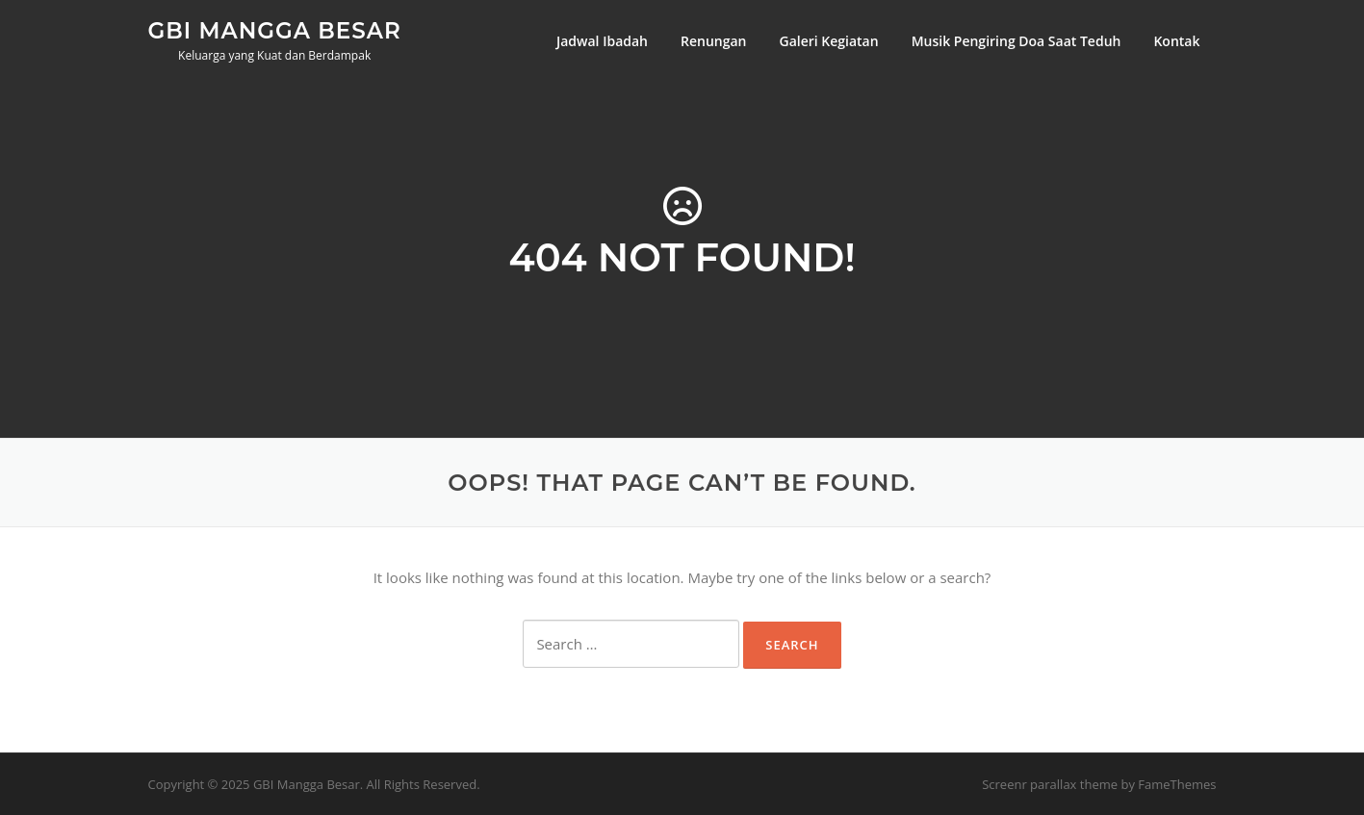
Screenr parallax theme (1050, 784)
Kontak (1176, 41)
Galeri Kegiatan (828, 41)
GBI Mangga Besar (274, 29)
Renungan (713, 41)
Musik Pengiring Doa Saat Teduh (1016, 41)
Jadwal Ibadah (602, 41)
